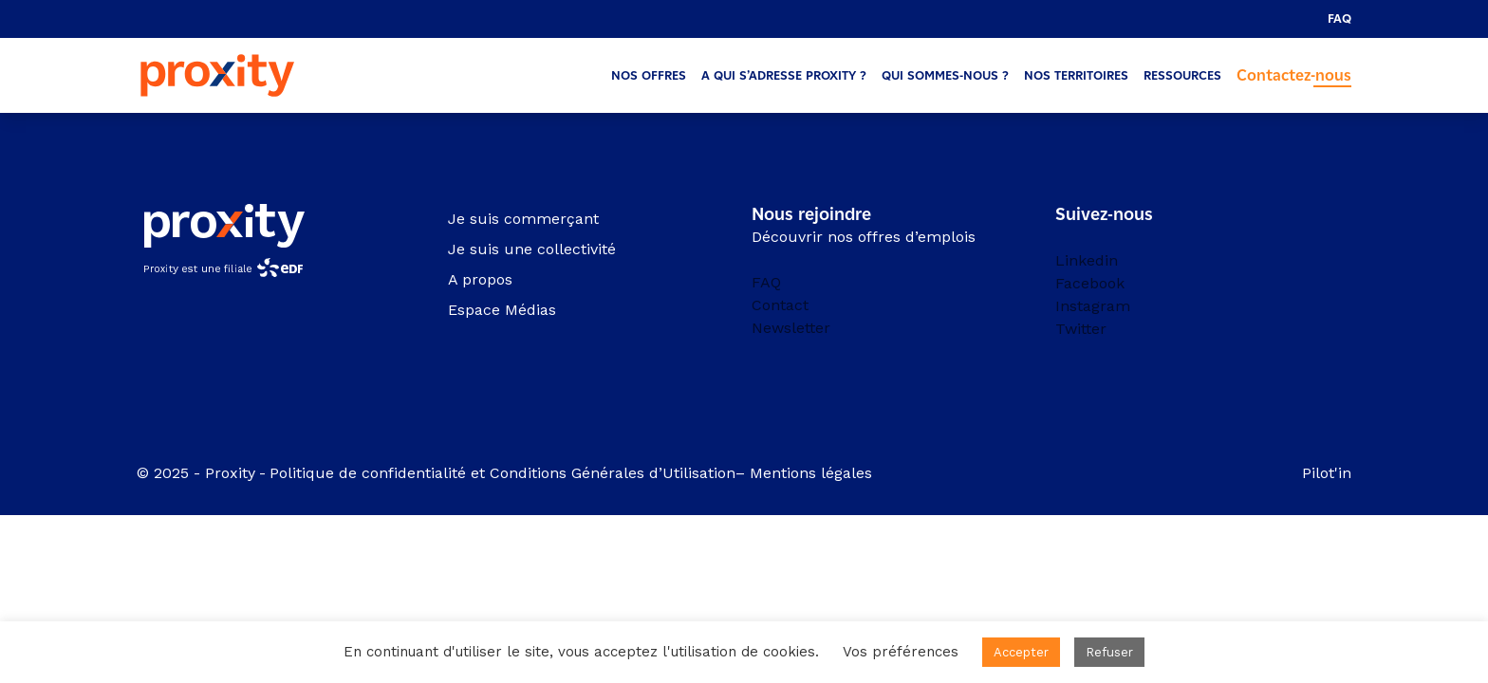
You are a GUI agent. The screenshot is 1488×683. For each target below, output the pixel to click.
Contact (780, 305)
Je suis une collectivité (532, 249)
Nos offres (648, 75)
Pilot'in (1326, 473)
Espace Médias (502, 310)
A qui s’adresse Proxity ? (783, 75)
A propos (480, 279)
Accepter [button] (1021, 652)
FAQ (1339, 18)
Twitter (1081, 329)
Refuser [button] (1109, 652)
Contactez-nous (1294, 75)
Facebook (1090, 283)
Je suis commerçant (523, 219)
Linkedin (1086, 260)
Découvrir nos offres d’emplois (864, 237)
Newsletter (791, 328)
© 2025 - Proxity (196, 473)
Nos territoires (1076, 75)
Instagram (1092, 306)
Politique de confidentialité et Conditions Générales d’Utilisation (502, 473)
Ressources (1182, 75)
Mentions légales (813, 473)
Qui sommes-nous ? (945, 75)
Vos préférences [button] (900, 651)
